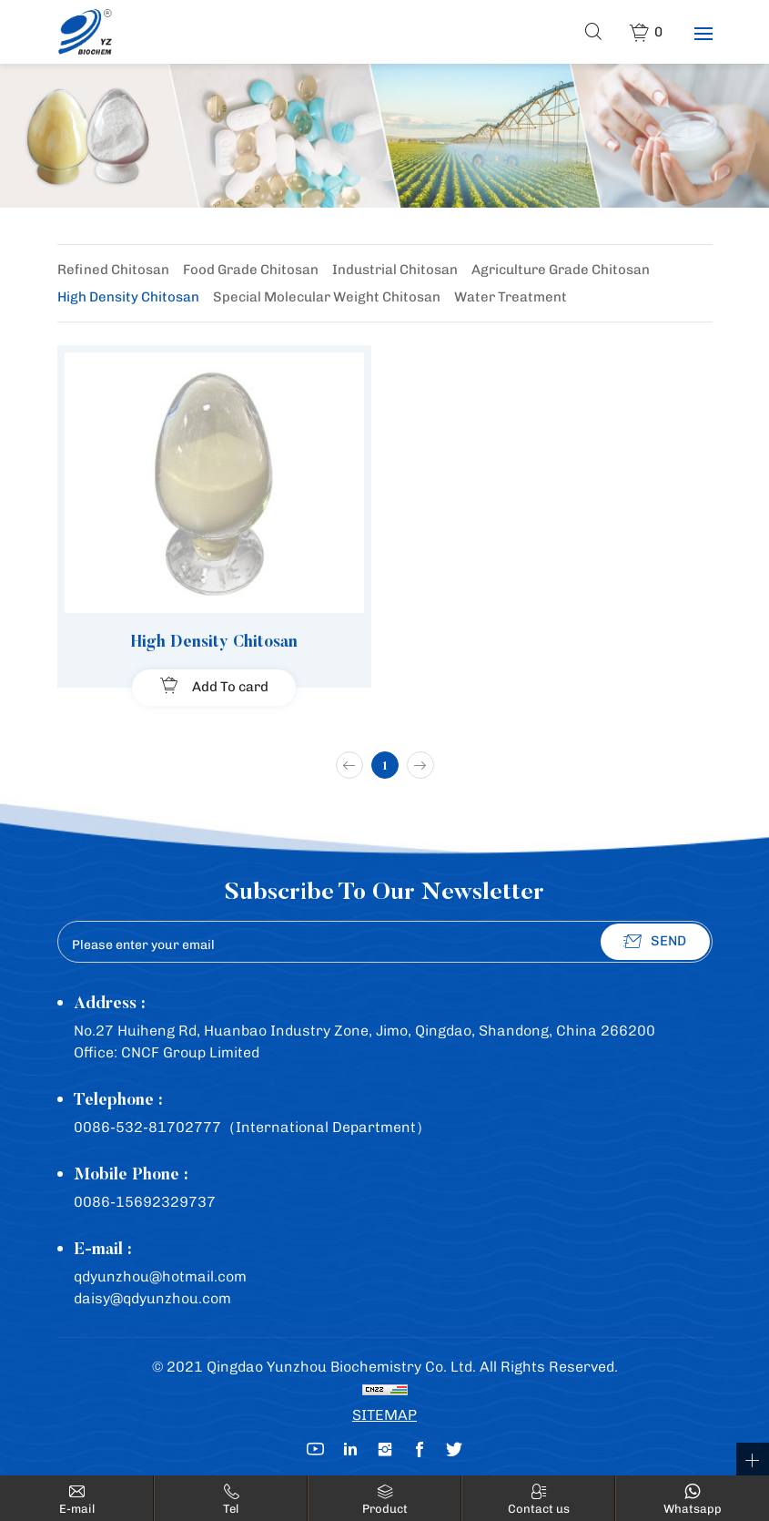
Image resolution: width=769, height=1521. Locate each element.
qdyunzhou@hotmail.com (160, 1276)
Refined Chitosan (113, 269)
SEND (668, 941)
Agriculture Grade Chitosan (560, 269)
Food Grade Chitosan (251, 269)
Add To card (230, 687)
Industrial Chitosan (395, 269)
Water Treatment (510, 297)
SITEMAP (384, 1415)
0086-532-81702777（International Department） (252, 1127)
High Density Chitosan (128, 297)
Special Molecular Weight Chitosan (326, 297)
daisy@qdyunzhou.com (152, 1298)
